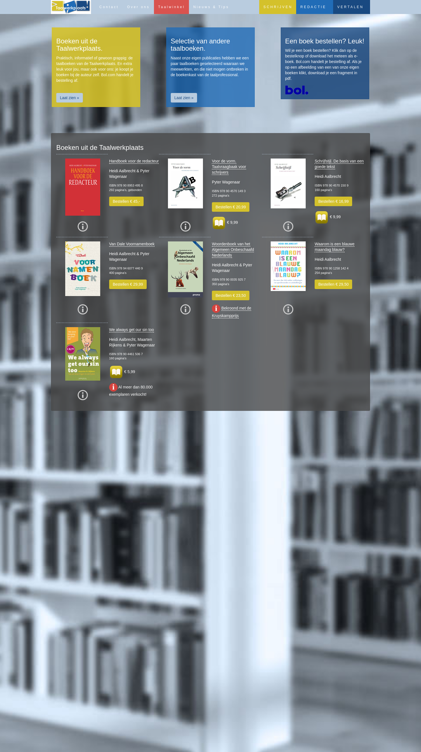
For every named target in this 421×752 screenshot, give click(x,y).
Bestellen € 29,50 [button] (333, 284)
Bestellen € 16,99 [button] (333, 201)
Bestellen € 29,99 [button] (128, 284)
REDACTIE (313, 7)
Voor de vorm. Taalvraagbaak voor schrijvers (229, 166)
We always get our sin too (131, 329)
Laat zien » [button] (69, 98)
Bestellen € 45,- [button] (126, 201)
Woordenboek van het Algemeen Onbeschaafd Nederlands (233, 249)
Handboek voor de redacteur (134, 161)
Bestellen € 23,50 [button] (231, 295)
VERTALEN (350, 7)
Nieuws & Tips (211, 7)
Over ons (138, 7)
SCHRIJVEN (278, 7)
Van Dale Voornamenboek (132, 244)
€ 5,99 (122, 371)
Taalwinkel (171, 7)
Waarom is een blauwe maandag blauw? (334, 247)
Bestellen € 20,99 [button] (231, 207)
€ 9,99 (225, 222)
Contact (109, 7)
